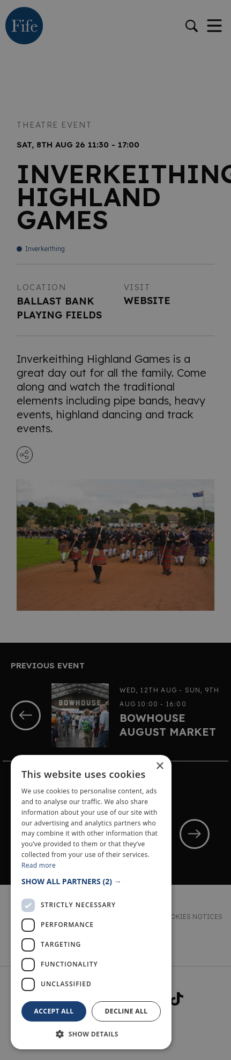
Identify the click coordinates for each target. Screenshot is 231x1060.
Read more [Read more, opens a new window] (38, 865)
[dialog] (115, 530)
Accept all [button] (54, 1011)
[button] (91, 881)
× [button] (159, 766)
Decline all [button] (126, 1011)
